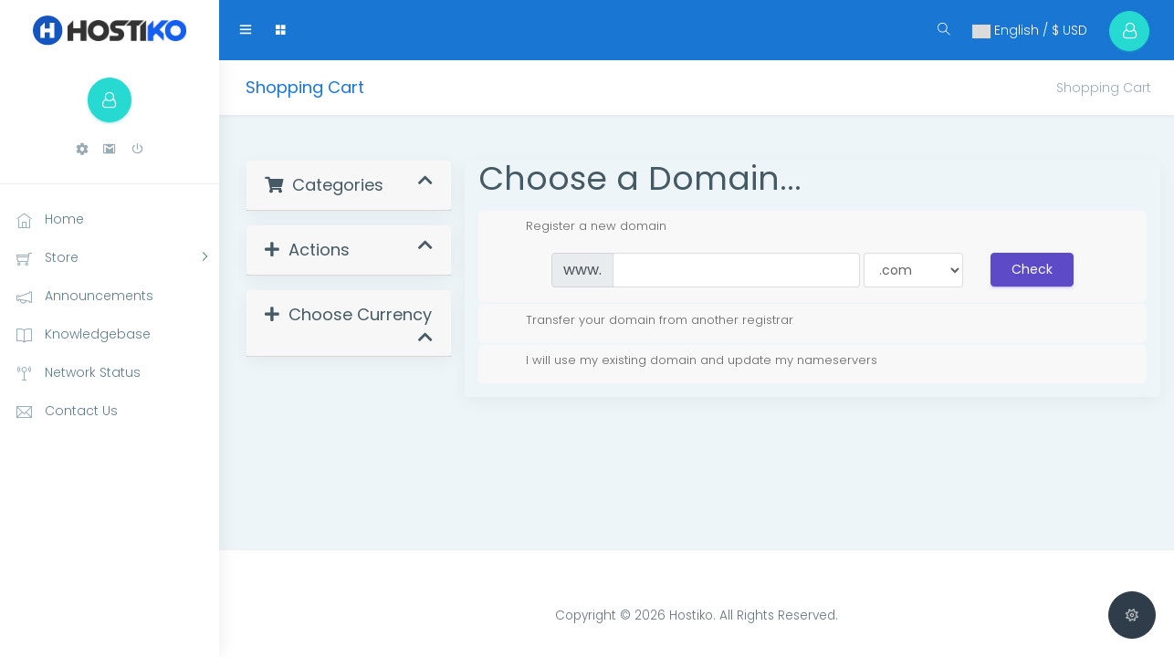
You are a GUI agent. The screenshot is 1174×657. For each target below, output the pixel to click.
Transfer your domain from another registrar (645, 320)
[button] (82, 150)
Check (1032, 269)
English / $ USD (1028, 30)
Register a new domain (581, 226)
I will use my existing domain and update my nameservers (687, 360)
